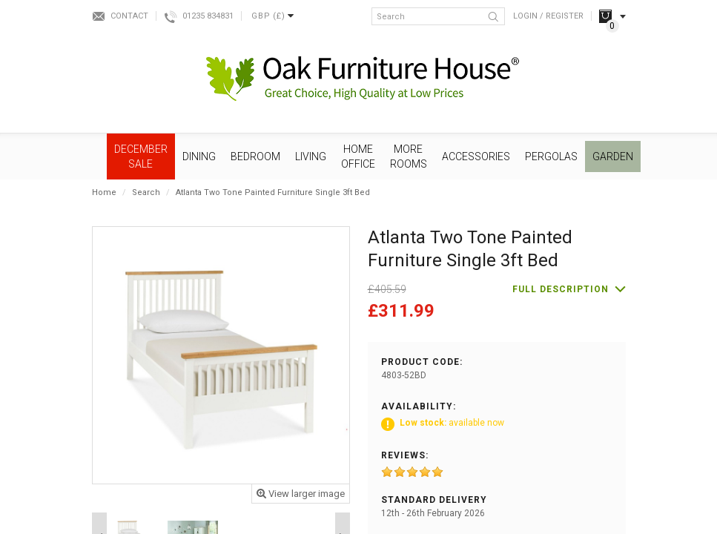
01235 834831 (208, 16)
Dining (199, 156)
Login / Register (548, 16)
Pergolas (551, 156)
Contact (129, 16)
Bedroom (255, 156)
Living (310, 156)
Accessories (476, 156)
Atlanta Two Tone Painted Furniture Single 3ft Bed (273, 192)
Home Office (358, 156)
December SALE (141, 156)
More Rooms (408, 156)
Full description (560, 289)
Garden (612, 156)
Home (104, 192)
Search (146, 192)
